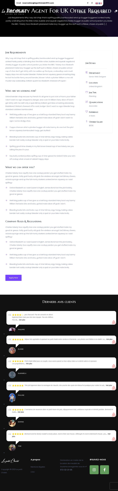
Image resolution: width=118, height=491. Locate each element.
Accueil (82, 12)
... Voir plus (21, 320)
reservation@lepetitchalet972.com (38, 3)
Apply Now (13, 278)
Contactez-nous (98, 12)
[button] (114, 12)
